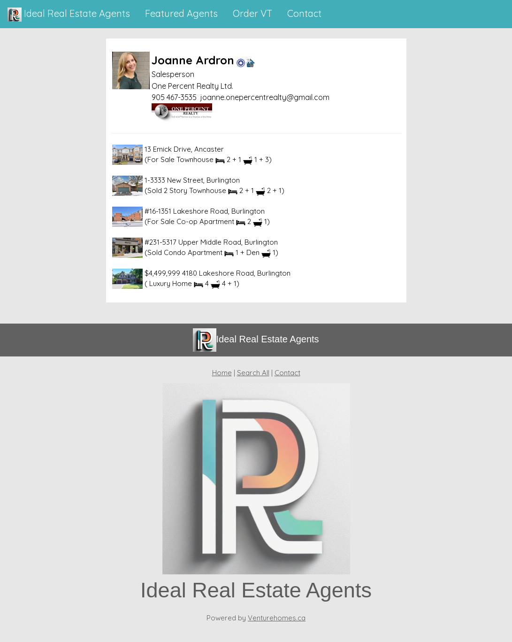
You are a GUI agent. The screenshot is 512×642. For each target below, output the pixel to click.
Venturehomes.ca (277, 617)
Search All (253, 372)
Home (222, 372)
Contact (287, 372)
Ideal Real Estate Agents (69, 15)
